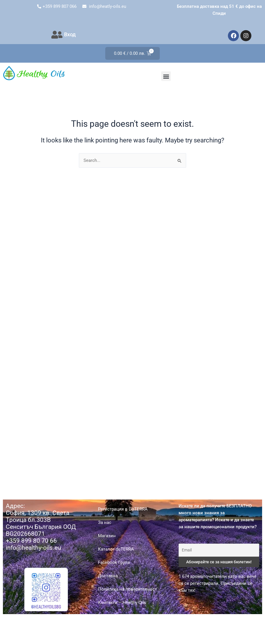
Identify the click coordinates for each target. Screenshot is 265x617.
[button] (166, 76)
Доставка (108, 575)
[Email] (219, 550)
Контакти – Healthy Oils (122, 602)
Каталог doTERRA (116, 549)
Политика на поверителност (127, 589)
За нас (104, 522)
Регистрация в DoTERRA (123, 509)
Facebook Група (114, 562)
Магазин (107, 535)
